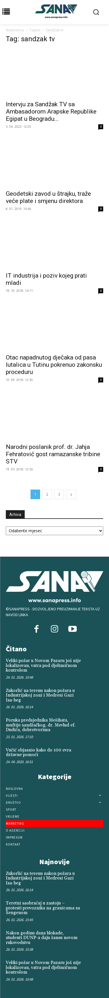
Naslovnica (15, 30)
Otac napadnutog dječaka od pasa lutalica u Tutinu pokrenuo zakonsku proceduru (54, 364)
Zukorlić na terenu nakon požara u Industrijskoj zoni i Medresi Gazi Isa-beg (40, 695)
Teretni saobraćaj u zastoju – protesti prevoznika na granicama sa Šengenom (43, 908)
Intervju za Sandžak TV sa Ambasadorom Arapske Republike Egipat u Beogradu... (51, 111)
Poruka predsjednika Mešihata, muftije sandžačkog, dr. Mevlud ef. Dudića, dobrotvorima (41, 725)
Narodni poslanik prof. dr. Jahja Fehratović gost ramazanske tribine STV (53, 454)
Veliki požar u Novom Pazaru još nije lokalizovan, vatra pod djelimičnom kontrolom (43, 665)
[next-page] (71, 494)
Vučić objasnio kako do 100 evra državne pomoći (38, 752)
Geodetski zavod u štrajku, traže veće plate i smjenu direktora (48, 197)
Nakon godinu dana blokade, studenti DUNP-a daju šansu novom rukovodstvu (42, 937)
